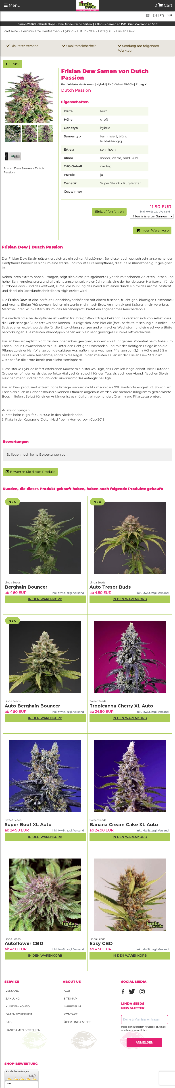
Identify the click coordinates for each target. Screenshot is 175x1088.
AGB (67, 990)
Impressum (72, 1006)
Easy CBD (101, 943)
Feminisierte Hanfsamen (40, 31)
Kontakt (70, 1014)
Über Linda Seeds (77, 1022)
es (148, 15)
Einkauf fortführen (109, 212)
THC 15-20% (86, 31)
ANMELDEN (144, 1042)
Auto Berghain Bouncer (32, 706)
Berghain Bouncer (26, 587)
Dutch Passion (76, 90)
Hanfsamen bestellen (23, 1030)
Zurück (12, 64)
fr (161, 15)
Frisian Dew (125, 31)
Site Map (70, 998)
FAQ (9, 1022)
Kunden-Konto (18, 1006)
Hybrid (68, 31)
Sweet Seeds (98, 701)
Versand (12, 990)
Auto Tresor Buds (110, 587)
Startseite (10, 31)
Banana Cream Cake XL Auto (124, 824)
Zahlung (13, 998)
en (154, 15)
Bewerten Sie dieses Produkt (30, 472)
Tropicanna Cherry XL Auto (121, 706)
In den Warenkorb (152, 230)
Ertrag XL (105, 31)
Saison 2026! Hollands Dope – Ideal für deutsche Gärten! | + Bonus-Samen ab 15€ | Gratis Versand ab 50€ (88, 24)
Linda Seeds (13, 582)
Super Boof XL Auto (28, 824)
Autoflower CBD (24, 943)
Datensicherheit (19, 1014)
